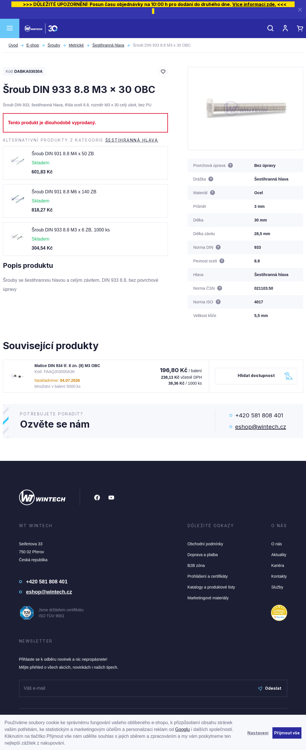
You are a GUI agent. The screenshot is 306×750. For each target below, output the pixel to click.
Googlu (182, 729)
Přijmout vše (287, 732)
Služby (277, 587)
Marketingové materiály (208, 598)
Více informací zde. (254, 4)
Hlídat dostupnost (256, 375)
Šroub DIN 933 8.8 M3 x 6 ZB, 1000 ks (71, 229)
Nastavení (257, 732)
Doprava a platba (203, 554)
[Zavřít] (300, 9)
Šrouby (54, 45)
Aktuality (278, 554)
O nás (276, 544)
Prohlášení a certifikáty (208, 576)
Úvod (13, 45)
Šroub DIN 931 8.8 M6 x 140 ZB (64, 191)
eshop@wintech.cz (260, 426)
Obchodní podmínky (205, 544)
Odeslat (269, 688)
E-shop (32, 45)
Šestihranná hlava (108, 45)
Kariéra (277, 565)
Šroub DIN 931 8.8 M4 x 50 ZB (63, 153)
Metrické (76, 45)
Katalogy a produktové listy (211, 587)
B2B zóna (196, 565)
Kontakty (279, 576)
